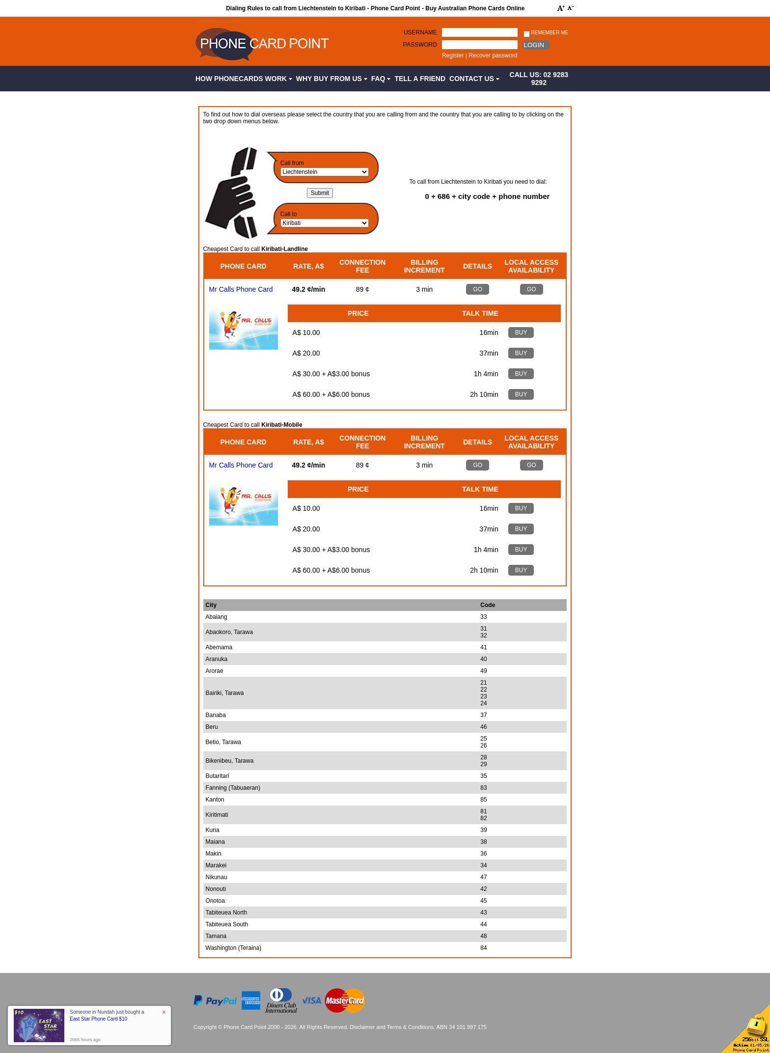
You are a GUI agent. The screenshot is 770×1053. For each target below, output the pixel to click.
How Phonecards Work (243, 79)
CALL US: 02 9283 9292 (539, 78)
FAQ (381, 79)
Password (420, 44)
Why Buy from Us (331, 79)
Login (534, 45)
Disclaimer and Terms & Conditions (392, 1027)
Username (420, 32)
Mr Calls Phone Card (241, 289)
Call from (292, 163)
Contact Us (474, 79)
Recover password (492, 55)
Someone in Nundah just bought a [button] (107, 1015)
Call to (288, 214)
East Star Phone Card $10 (98, 1019)
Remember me (545, 33)
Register (453, 55)
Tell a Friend (419, 79)
